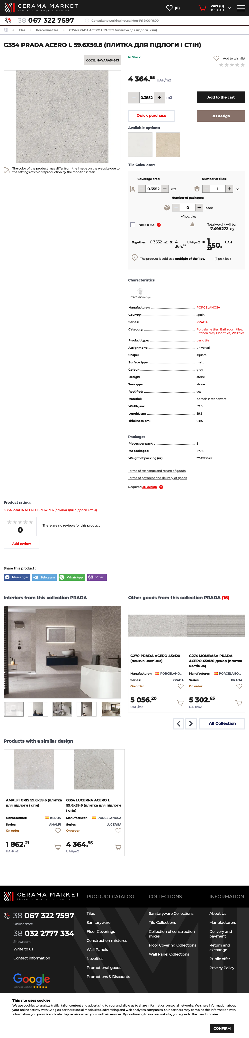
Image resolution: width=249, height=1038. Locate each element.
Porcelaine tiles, (208, 329)
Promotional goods (104, 967)
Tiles (91, 913)
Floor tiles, (224, 333)
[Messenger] (17, 578)
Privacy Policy (221, 968)
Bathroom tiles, (231, 329)
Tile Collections (162, 922)
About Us (217, 913)
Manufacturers (222, 922)
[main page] (41, 7)
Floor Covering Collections (172, 945)
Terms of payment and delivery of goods (157, 478)
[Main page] (41, 896)
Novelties (95, 958)
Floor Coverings (101, 931)
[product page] (157, 625)
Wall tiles (238, 333)
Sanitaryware (98, 922)
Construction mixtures (107, 940)
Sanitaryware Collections (171, 913)
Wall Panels (97, 949)
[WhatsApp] (72, 578)
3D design (149, 487)
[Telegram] (44, 578)
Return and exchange (219, 947)
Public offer (219, 959)
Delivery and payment (220, 933)
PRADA (202, 322)
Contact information (31, 958)
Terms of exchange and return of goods (157, 471)
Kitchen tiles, (206, 333)
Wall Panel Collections (169, 954)
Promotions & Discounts (108, 976)
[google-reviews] (31, 985)
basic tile (202, 340)
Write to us (23, 949)
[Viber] (97, 578)
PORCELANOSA (208, 307)
